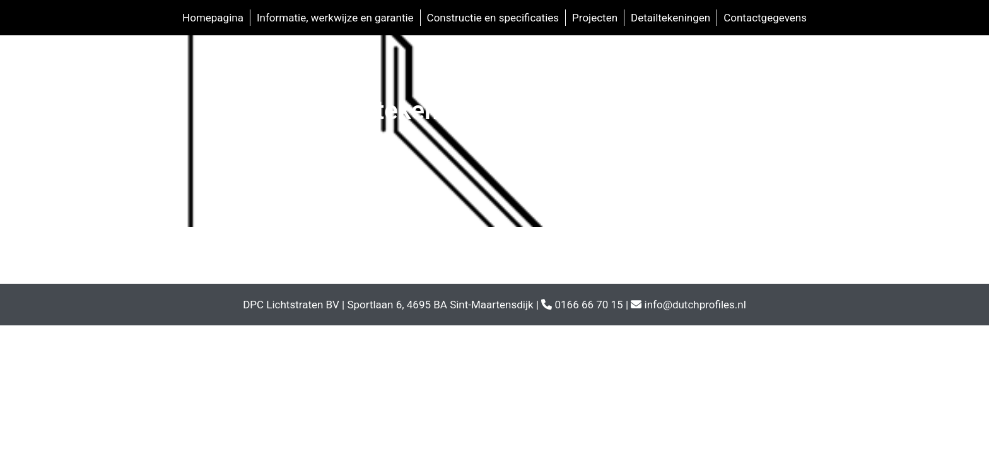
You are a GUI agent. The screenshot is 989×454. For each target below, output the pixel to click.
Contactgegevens (765, 17)
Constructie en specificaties (493, 17)
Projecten (594, 17)
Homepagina (212, 17)
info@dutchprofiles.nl (695, 304)
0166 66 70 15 (588, 304)
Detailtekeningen (670, 17)
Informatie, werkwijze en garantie (335, 17)
